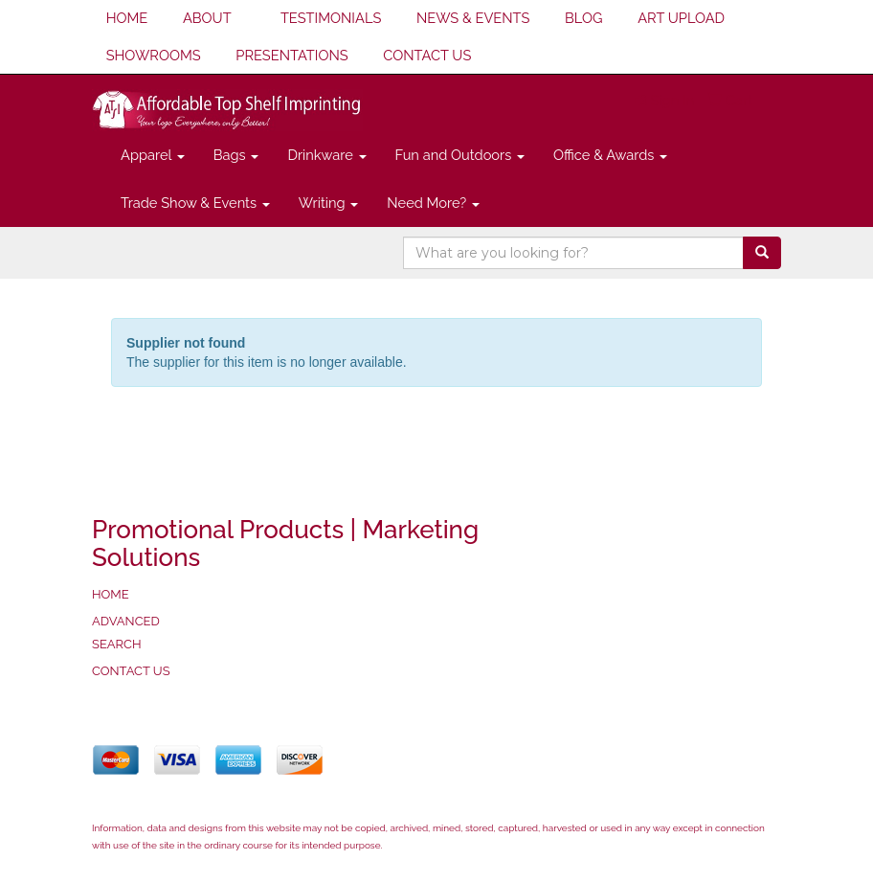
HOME (127, 18)
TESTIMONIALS (330, 18)
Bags (236, 155)
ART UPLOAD (681, 18)
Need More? (433, 202)
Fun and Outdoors (460, 155)
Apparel (153, 155)
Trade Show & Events (195, 202)
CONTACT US (427, 55)
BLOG (583, 18)
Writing (329, 202)
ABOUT (207, 18)
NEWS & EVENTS (472, 18)
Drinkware (326, 155)
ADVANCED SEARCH (126, 632)
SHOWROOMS (153, 55)
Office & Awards (610, 155)
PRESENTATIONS (291, 55)
